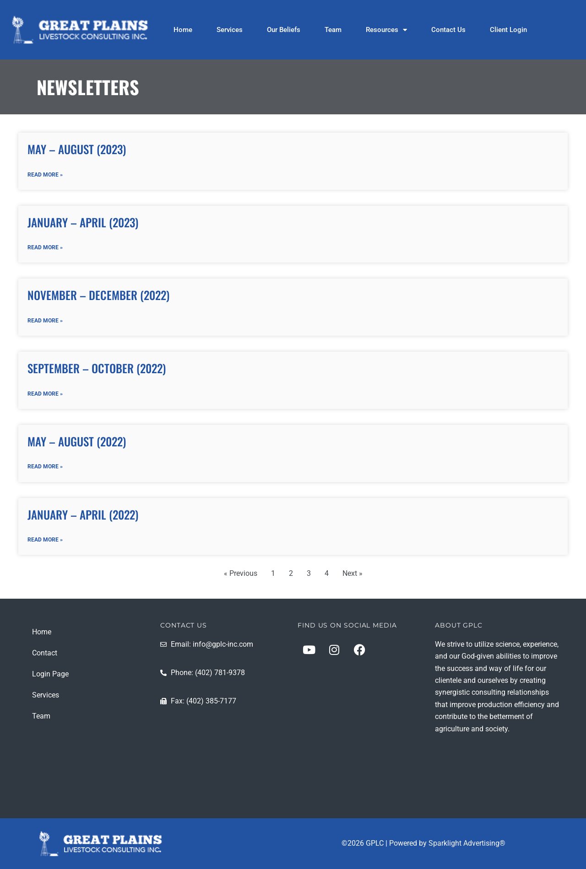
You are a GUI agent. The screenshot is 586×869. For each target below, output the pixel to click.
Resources (386, 29)
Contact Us (448, 30)
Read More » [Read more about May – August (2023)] (45, 175)
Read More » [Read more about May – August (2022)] (45, 467)
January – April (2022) (82, 514)
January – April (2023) (82, 222)
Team (333, 30)
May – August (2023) (76, 148)
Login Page (50, 674)
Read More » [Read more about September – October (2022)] (45, 394)
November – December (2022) (98, 295)
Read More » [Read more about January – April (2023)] (45, 247)
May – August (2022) (76, 441)
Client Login (508, 30)
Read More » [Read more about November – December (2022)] (45, 320)
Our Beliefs (283, 30)
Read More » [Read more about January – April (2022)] (45, 540)
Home (183, 30)
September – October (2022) (96, 368)
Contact (44, 653)
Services (230, 30)
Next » (352, 573)
